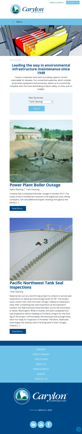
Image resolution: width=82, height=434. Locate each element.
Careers (41, 374)
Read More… (18, 208)
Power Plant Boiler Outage (35, 184)
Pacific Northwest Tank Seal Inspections (36, 285)
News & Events (57, 2)
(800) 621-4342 (45, 410)
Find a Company (41, 354)
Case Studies (41, 359)
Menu (17, 21)
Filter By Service (35, 97)
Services (41, 349)
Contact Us (72, 2)
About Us (41, 364)
